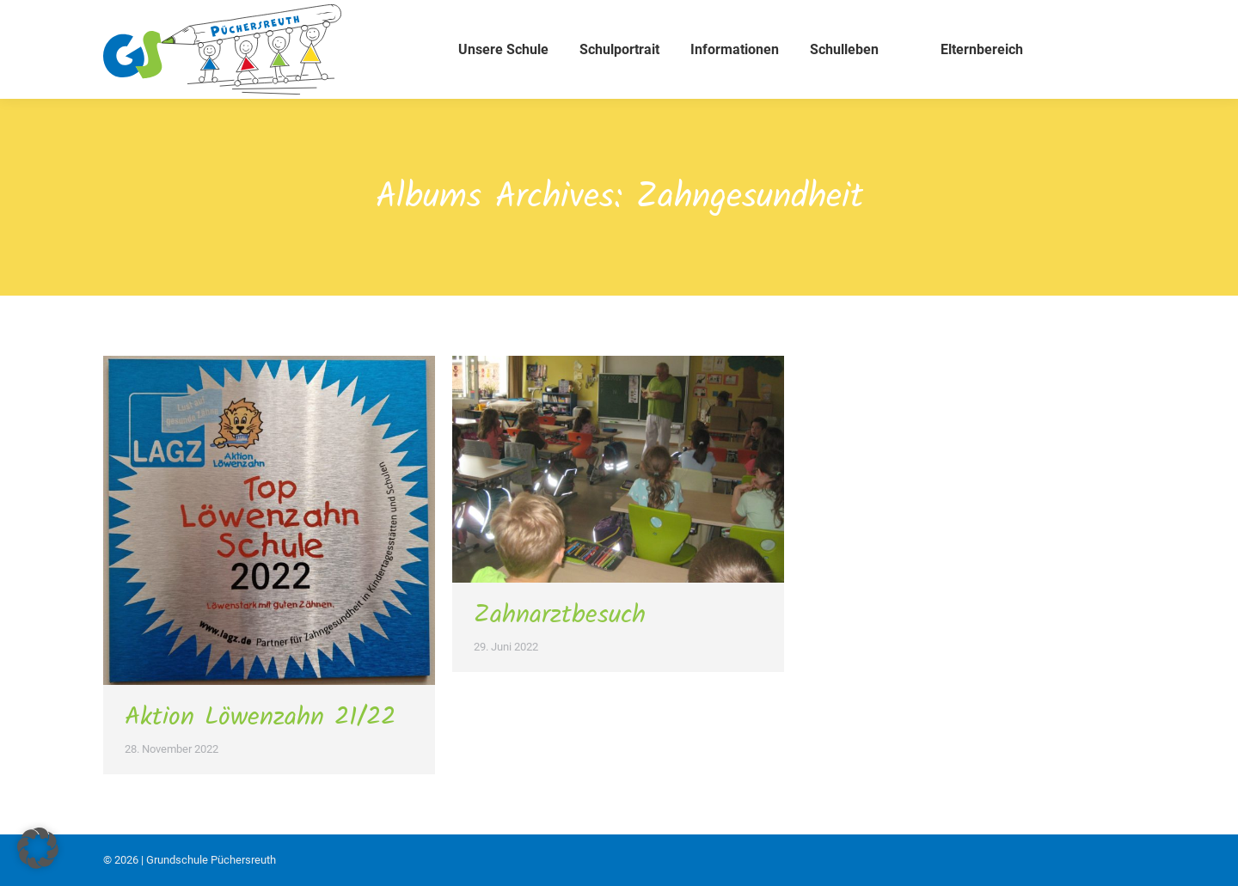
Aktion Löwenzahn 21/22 (260, 717)
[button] (38, 848)
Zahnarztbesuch (560, 615)
